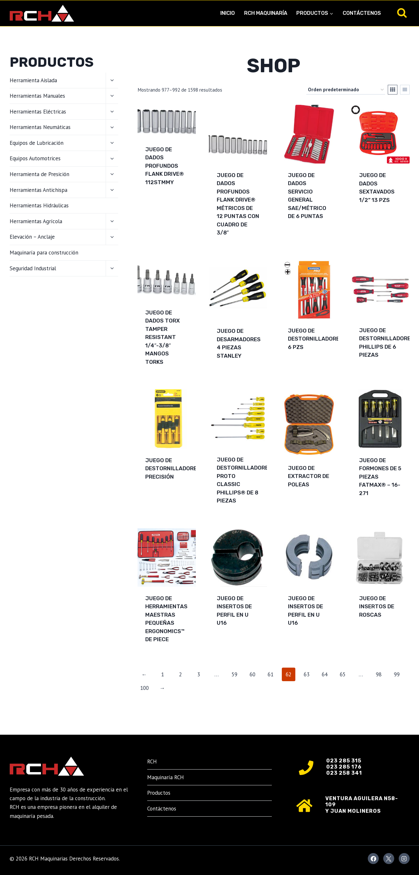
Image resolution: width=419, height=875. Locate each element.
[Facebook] (373, 858)
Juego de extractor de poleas (308, 476)
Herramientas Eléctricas (38, 111)
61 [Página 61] (270, 674)
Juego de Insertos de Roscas (376, 606)
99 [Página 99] (397, 674)
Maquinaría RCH (165, 777)
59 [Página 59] (234, 674)
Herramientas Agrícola (36, 221)
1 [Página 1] (162, 674)
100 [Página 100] (144, 687)
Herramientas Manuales (37, 95)
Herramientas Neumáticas (40, 127)
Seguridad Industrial (33, 268)
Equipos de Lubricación (36, 142)
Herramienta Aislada (33, 80)
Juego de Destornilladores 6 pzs (315, 338)
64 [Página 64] (325, 674)
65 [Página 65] (343, 674)
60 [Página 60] (252, 674)
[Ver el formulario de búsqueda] (402, 13)
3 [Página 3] (198, 674)
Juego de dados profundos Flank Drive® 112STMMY (164, 165)
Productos (158, 792)
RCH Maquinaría (265, 13)
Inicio (227, 13)
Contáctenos (362, 13)
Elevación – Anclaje (32, 236)
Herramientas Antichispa (38, 190)
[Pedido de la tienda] (345, 89)
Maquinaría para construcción (44, 252)
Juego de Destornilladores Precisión (172, 468)
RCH (152, 761)
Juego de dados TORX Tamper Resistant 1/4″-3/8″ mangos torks (162, 337)
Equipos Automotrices (35, 158)
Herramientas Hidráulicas (39, 205)
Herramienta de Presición (39, 174)
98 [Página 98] (379, 674)
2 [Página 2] (180, 674)
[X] (388, 858)
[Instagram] (404, 858)
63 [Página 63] (306, 674)
